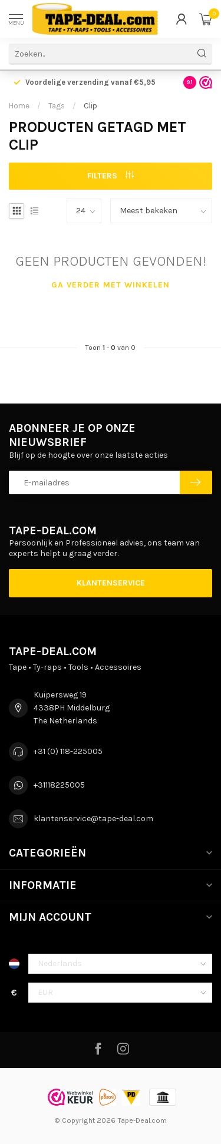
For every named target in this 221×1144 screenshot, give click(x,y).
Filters (110, 176)
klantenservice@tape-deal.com (93, 819)
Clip (90, 105)
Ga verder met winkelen (110, 285)
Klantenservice (111, 583)
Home (19, 105)
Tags (56, 105)
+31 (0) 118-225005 (68, 751)
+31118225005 (59, 785)
